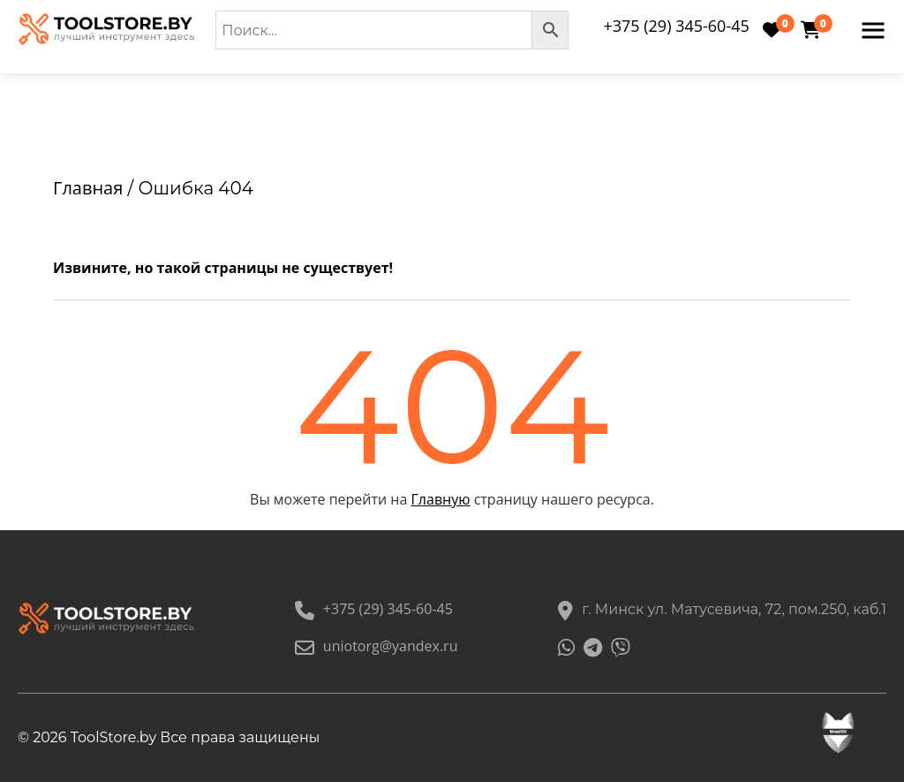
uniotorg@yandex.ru (376, 646)
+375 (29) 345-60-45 (676, 26)
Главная (88, 188)
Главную (441, 499)
